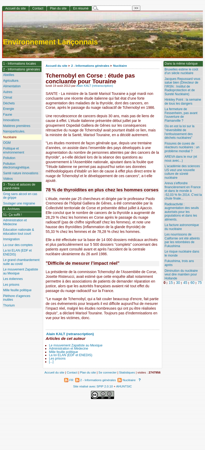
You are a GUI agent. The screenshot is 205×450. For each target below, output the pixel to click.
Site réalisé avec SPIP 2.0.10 (93, 386)
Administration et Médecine (68, 348)
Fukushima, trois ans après (179, 263)
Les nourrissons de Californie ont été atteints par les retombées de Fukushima (182, 240)
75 (200, 283)
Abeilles (8, 75)
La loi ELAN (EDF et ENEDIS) (70, 355)
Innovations (11, 120)
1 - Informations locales (19, 63)
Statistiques (127, 372)
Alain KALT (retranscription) (94, 85)
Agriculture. (11, 81)
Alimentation (12, 86)
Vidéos (8, 179)
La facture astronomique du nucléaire (182, 227)
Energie (8, 109)
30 (178, 283)
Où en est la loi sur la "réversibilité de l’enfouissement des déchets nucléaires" (179, 132)
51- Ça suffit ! (12, 215)
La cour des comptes (18, 245)
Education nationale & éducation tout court (18, 232)
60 (192, 283)
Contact (37, 8)
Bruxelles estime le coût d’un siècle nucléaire (181, 71)
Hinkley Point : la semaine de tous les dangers (183, 101)
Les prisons (57, 358)
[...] (51, 362)
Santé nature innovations (20, 173)
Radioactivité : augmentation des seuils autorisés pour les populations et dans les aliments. (182, 211)
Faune (7, 114)
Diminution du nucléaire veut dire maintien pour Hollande (181, 274)
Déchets (9, 103)
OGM (7, 143)
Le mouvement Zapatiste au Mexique (75, 345)
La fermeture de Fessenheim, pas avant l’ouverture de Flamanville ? (181, 114)
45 (185, 283)
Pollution (9, 158)
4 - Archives (11, 209)
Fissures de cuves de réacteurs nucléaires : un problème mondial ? (182, 147)
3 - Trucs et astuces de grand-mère (19, 186)
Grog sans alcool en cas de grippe (20, 196)
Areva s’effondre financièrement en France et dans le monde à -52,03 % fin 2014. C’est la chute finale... (183, 190)
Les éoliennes (13, 279)
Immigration (11, 239)
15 (171, 283)
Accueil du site (57, 65)
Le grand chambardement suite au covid (21, 262)
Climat (7, 97)
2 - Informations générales (90, 65)
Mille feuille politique (63, 352)
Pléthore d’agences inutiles (16, 298)
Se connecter (108, 372)
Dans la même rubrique (181, 63)
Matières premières (16, 126)
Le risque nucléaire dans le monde (182, 253)
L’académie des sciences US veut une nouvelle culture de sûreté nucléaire (182, 172)
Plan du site (58, 8)
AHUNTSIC (124, 386)
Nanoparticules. (14, 131)
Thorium (9, 305)
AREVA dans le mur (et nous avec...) (181, 158)
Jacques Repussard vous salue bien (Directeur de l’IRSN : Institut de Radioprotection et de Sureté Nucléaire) (182, 86)
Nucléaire (120, 65)
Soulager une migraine (19, 203)
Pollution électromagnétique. (16, 166)
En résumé (80, 8)
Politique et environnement (13, 150)
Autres (7, 92)
